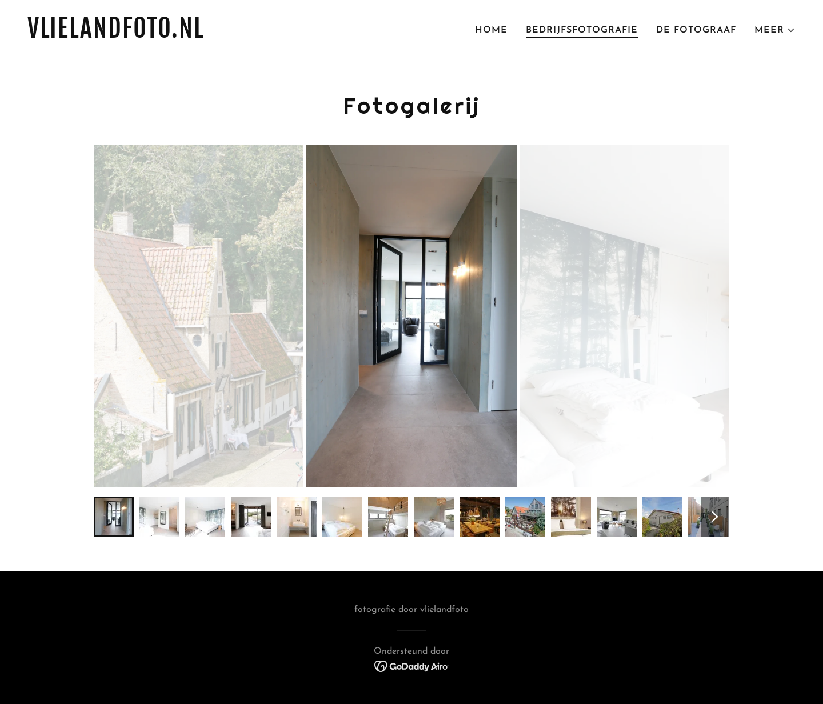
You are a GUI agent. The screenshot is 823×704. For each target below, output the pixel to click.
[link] (214, 35)
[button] (775, 30)
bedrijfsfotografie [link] (582, 30)
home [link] (491, 30)
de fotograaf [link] (696, 30)
